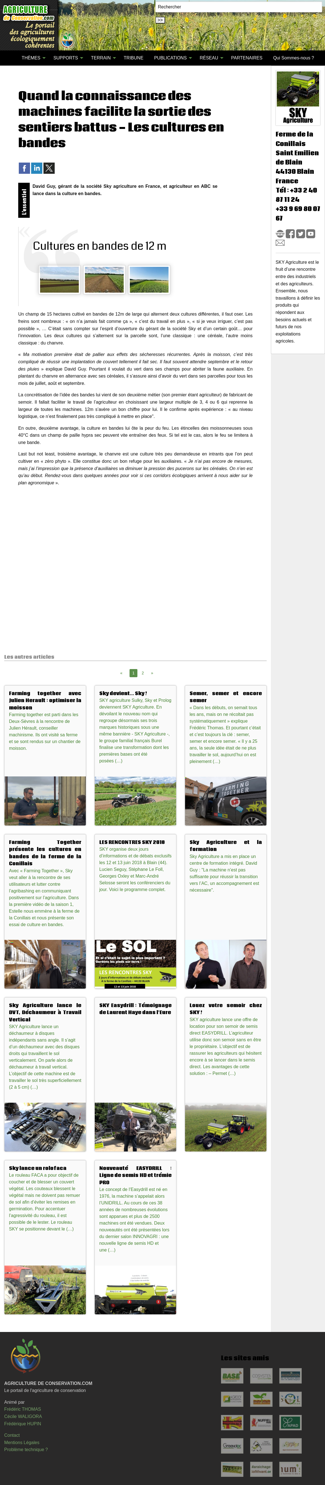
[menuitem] (10, 58)
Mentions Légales (21, 1442)
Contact (12, 1435)
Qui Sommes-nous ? (293, 57)
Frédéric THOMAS (22, 1409)
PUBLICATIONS (170, 57)
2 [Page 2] (143, 673)
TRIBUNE (133, 57)
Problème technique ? (26, 1449)
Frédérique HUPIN (22, 1423)
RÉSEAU (209, 57)
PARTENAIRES (246, 57)
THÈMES (31, 57)
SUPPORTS (65, 57)
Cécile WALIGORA (23, 1416)
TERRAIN (100, 57)
